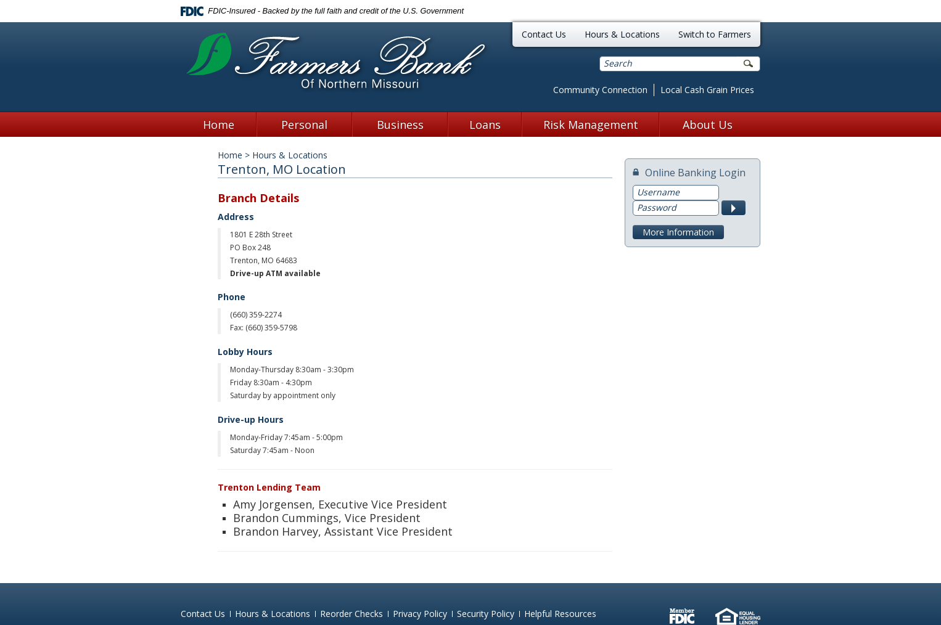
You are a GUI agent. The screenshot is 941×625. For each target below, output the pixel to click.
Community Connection (600, 90)
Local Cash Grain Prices (707, 90)
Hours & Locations (622, 34)
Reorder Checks (351, 613)
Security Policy (485, 613)
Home (218, 124)
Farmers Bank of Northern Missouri (336, 62)
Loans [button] (485, 124)
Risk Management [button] (590, 124)
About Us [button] (708, 124)
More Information (678, 232)
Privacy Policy (420, 613)
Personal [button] (304, 124)
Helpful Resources (560, 613)
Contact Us (544, 34)
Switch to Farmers (714, 34)
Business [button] (400, 124)
